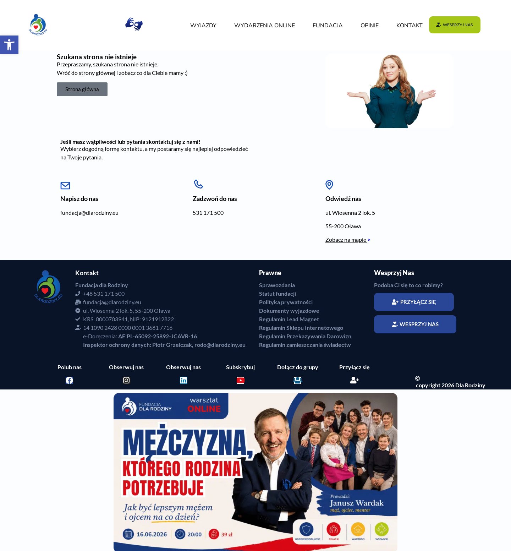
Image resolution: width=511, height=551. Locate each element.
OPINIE (370, 25)
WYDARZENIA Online (264, 25)
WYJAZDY (203, 25)
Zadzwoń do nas (215, 198)
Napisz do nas (79, 198)
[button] (9, 45)
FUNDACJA (328, 25)
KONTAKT (409, 25)
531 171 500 (208, 212)
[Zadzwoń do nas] (198, 183)
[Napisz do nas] (65, 183)
